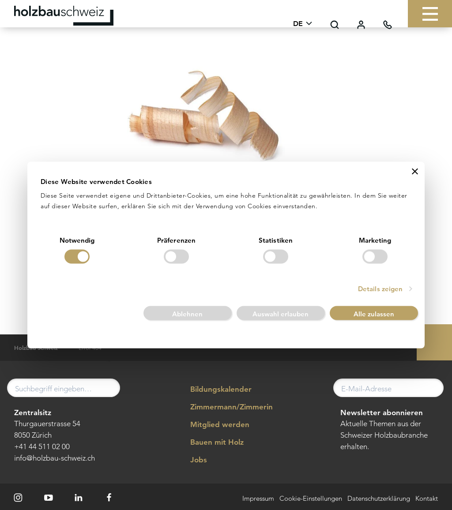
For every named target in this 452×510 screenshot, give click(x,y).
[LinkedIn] (79, 497)
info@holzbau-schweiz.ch (54, 458)
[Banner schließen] (415, 171)
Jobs (192, 460)
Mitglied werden (213, 425)
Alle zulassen (374, 314)
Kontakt (426, 498)
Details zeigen (380, 289)
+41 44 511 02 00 (42, 446)
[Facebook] (109, 497)
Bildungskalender (214, 389)
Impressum (258, 498)
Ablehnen (187, 314)
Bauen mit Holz (210, 442)
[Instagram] (18, 497)
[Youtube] (48, 497)
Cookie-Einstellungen (310, 498)
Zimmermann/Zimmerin (225, 407)
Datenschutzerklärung (378, 498)
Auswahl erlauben (280, 314)
